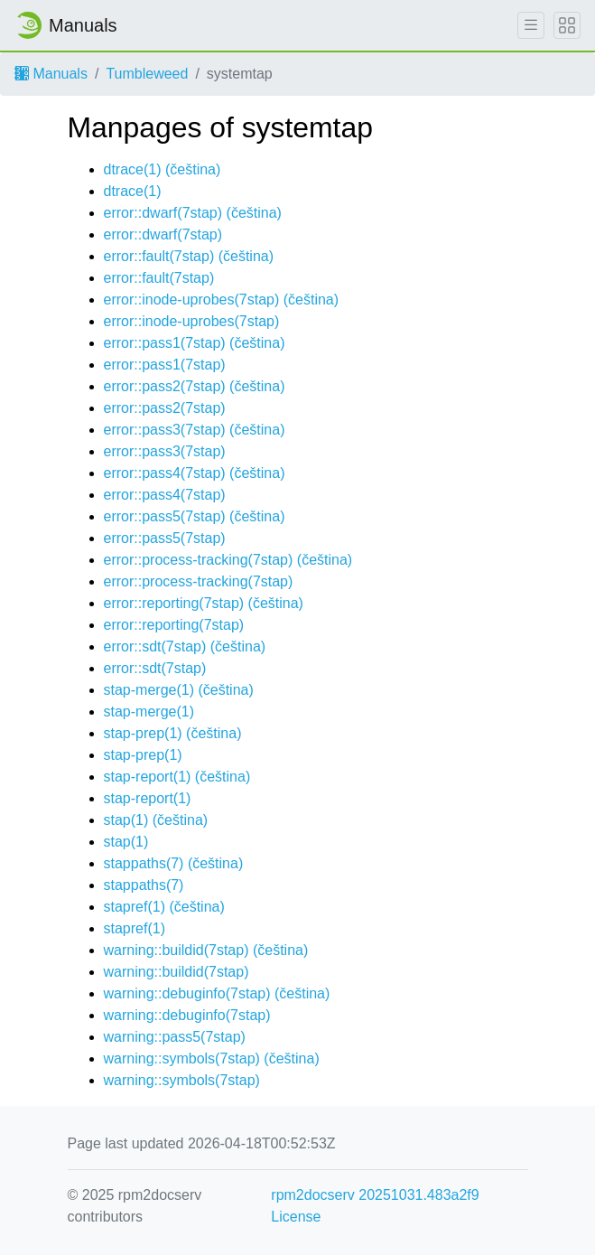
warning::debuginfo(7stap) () (217, 993)
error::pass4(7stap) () (194, 473)
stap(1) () (156, 820)
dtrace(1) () (162, 169)
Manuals (51, 73)
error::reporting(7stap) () (203, 603)
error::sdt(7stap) (155, 668)
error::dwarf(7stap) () (193, 212)
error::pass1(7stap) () (194, 343)
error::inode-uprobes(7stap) (192, 321)
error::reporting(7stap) (174, 624)
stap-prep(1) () (173, 733)
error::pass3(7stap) (165, 451)
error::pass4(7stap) (165, 494)
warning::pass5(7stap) (175, 1036)
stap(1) (126, 841)
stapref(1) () (164, 906)
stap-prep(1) (143, 755)
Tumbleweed (147, 73)
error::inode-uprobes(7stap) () (221, 299)
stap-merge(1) (149, 711)
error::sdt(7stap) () (185, 646)
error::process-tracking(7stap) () (228, 559)
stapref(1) (134, 928)
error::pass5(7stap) (165, 538)
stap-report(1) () (177, 776)
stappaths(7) (144, 885)
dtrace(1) (133, 191)
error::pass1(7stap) (165, 364)
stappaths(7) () (174, 863)
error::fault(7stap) (159, 278)
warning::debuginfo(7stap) (187, 1015)
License (296, 1216)
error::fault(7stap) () (189, 256)
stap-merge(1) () (179, 690)
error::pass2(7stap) (165, 408)
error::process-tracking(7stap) (198, 581)
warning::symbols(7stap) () (212, 1058)
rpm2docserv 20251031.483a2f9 (375, 1195)
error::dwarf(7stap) (163, 234)
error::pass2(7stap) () (194, 386)
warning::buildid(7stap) (176, 971)
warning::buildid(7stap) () (206, 950)
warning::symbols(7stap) (182, 1080)
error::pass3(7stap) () (194, 429)
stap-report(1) (147, 798)
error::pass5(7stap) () (194, 516)
